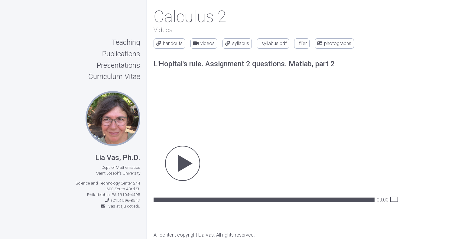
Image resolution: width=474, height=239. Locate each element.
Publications (121, 54)
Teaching (126, 42)
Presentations (118, 65)
